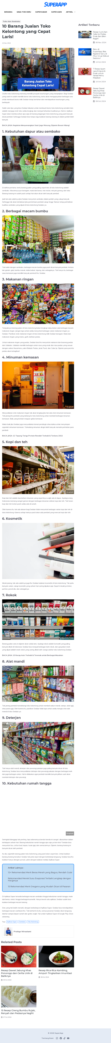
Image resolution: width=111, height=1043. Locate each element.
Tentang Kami (47, 1038)
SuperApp (59, 1033)
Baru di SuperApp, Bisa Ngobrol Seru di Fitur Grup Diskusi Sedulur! (101, 53)
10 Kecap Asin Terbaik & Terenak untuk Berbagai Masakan (38, 655)
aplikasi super (12, 922)
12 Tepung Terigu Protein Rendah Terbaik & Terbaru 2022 (38, 436)
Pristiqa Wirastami (22, 931)
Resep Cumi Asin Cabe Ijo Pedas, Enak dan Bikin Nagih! (100, 35)
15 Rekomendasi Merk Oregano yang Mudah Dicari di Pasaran (39, 886)
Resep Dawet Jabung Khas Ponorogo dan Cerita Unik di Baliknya (17, 973)
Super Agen (56, 12)
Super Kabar (41, 12)
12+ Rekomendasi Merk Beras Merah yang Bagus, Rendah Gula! (40, 872)
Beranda (8, 12)
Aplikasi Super (54, 860)
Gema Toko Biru (24, 12)
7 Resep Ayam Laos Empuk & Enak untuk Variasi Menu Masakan (99, 73)
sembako (22, 922)
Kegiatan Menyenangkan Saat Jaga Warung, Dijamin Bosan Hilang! (41, 125)
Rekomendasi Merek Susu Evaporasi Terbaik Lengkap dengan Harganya (39, 879)
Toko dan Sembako (11, 21)
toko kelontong (33, 922)
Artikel (72, 12)
